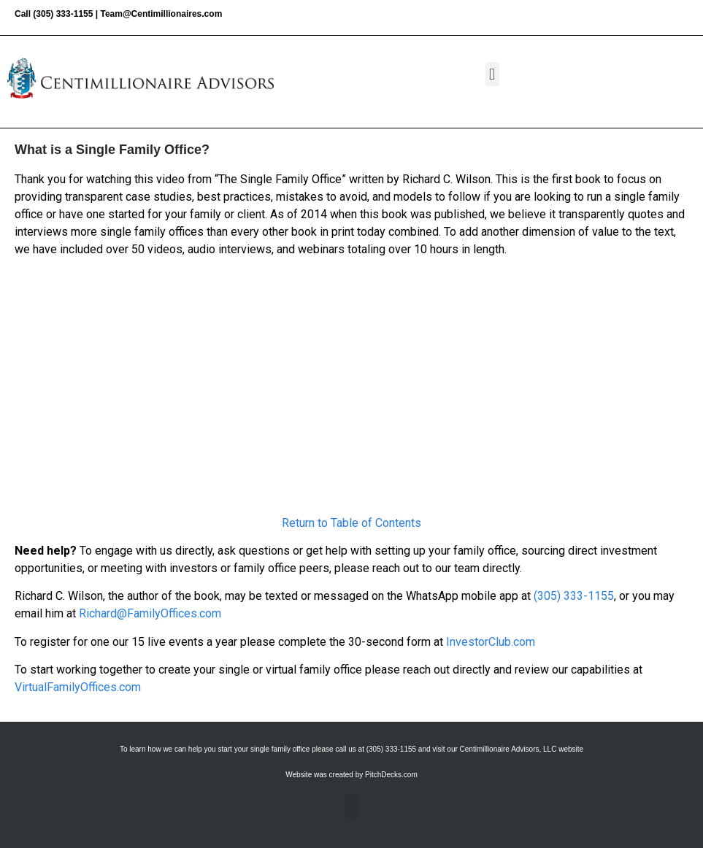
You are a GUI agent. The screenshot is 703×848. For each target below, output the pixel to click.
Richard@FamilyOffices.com (150, 613)
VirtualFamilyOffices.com (78, 687)
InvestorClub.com (490, 642)
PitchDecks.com (391, 775)
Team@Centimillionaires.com (161, 14)
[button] (492, 74)
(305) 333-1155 (63, 14)
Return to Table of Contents (351, 523)
